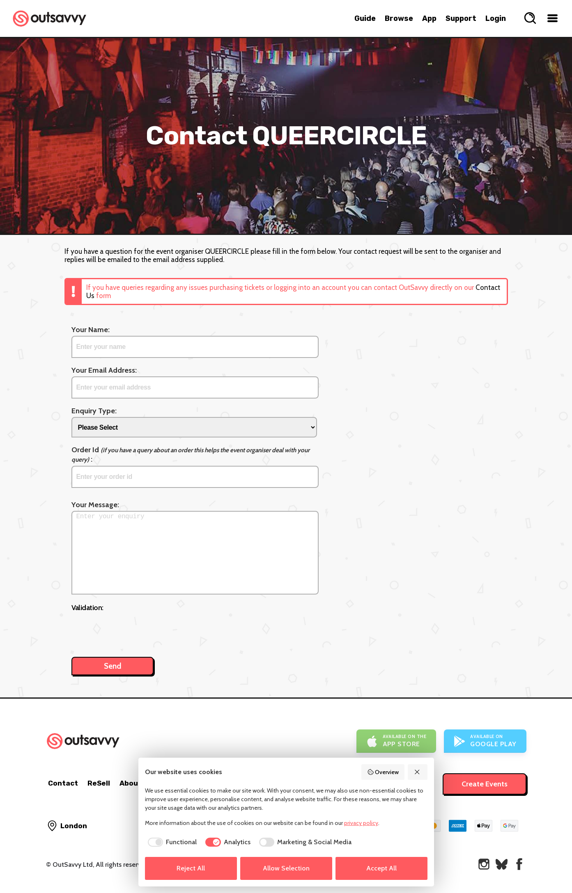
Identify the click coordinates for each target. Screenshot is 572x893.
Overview (383, 772)
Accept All (381, 868)
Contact (63, 783)
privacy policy (361, 823)
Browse (399, 18)
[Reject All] (417, 772)
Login (495, 18)
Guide (365, 18)
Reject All (191, 868)
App (429, 18)
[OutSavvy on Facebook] (519, 864)
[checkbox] (171, 842)
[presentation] (133, 630)
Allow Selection (286, 868)
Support (461, 18)
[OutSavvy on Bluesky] (501, 864)
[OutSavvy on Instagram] (484, 864)
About (130, 783)
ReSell (98, 783)
